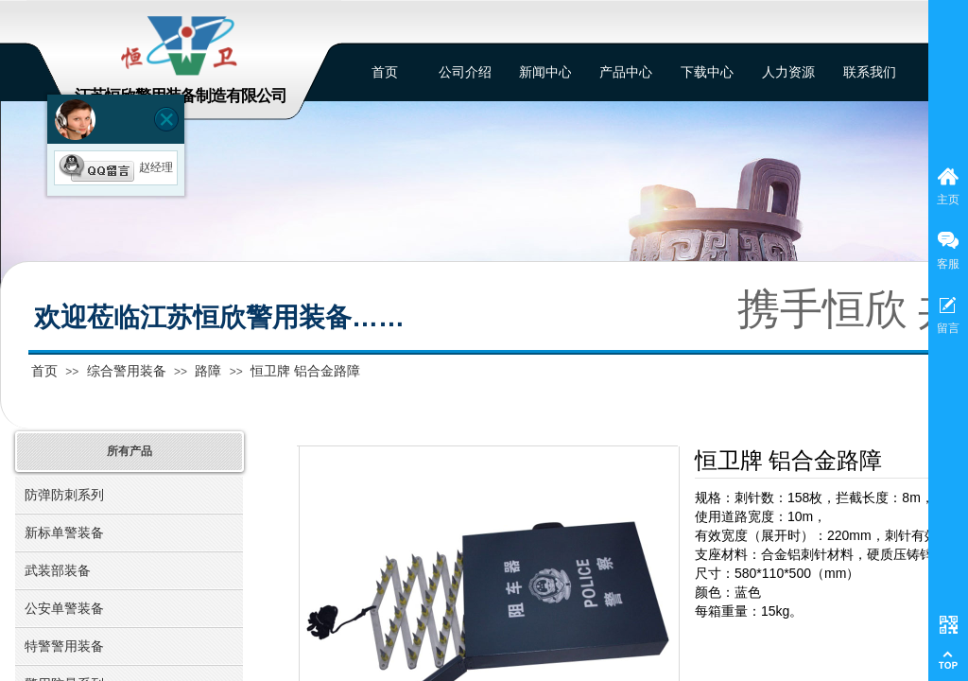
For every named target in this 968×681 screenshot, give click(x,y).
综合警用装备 (126, 370)
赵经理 (116, 167)
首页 (44, 370)
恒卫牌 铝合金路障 (305, 370)
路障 (208, 370)
